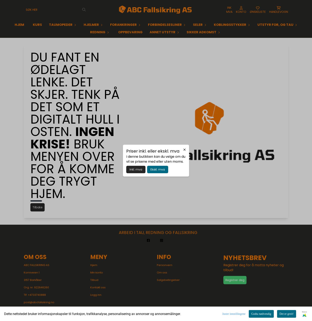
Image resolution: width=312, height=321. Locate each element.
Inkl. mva (136, 169)
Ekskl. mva (157, 169)
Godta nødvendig (261, 313)
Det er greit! (287, 313)
